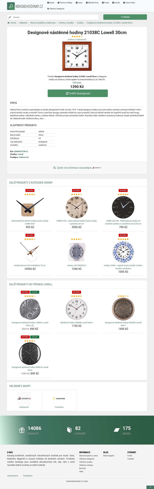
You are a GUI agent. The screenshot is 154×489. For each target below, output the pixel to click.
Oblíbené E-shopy (20, 386)
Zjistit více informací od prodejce (77, 168)
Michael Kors (92, 3)
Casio (79, 3)
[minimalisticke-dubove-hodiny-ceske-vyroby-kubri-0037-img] (30, 207)
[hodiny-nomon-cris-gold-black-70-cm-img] (30, 252)
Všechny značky (85, 462)
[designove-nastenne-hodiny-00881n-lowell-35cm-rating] (30, 341)
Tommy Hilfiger (64, 3)
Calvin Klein (129, 3)
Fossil (105, 3)
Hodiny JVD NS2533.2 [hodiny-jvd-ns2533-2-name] (76, 265)
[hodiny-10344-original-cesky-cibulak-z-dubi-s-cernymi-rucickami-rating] (123, 239)
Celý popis (77, 82)
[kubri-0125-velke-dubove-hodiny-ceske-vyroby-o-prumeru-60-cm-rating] (76, 194)
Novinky (82, 468)
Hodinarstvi (24, 157)
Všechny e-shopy (86, 465)
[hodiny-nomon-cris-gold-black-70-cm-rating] (30, 239)
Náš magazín (108, 456)
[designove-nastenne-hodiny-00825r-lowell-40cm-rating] (123, 296)
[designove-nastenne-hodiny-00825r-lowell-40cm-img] (123, 309)
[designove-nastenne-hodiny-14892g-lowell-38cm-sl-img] (30, 309)
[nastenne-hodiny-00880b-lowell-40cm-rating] (76, 296)
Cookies (130, 459)
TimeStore (27, 476)
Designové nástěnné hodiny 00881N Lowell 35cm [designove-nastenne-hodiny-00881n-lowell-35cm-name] (30, 368)
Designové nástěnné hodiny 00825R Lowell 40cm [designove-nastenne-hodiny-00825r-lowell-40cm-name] (123, 324)
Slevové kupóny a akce (88, 456)
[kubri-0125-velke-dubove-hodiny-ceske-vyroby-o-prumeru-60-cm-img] (76, 207)
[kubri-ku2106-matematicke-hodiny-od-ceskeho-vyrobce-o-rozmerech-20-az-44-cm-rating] (123, 194)
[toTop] (150, 487)
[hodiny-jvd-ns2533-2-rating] (76, 239)
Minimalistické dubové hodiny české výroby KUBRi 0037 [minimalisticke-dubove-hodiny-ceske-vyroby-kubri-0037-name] (30, 222)
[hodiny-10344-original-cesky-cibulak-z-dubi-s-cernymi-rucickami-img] (123, 252)
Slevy (81, 471)
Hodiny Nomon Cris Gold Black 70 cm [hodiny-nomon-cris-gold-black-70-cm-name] (30, 265)
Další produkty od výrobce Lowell (31, 284)
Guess (50, 3)
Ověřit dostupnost (77, 93)
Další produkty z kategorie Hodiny (30, 182)
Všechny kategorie (55, 9)
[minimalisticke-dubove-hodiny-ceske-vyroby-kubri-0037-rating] (30, 194)
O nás (129, 456)
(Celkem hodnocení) (77, 39)
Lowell (20, 154)
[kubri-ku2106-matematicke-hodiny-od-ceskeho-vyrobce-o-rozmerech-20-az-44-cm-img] (123, 207)
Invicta (116, 3)
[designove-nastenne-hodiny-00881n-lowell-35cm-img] (30, 353)
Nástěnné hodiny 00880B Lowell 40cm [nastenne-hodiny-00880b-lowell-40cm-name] (76, 322)
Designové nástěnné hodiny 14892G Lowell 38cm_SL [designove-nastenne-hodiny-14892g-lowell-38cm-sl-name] (30, 324)
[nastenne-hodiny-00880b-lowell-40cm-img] (76, 309)
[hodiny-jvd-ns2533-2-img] (76, 252)
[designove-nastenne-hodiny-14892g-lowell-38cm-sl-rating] (30, 296)
